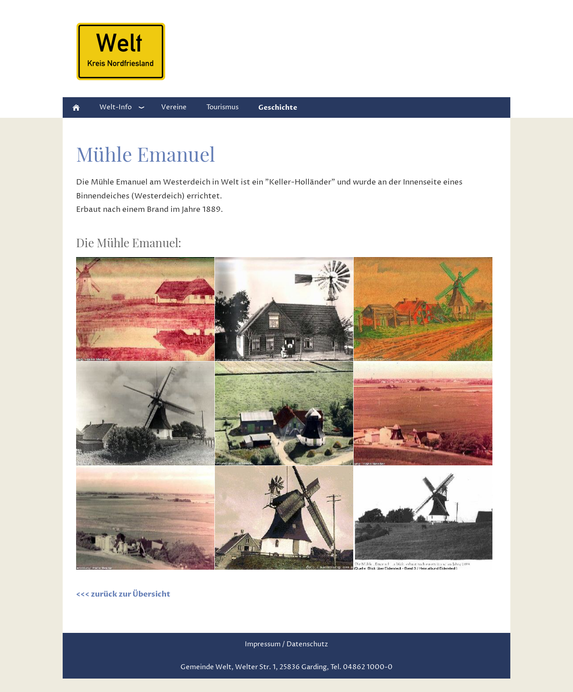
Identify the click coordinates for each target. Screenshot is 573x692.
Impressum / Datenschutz (286, 644)
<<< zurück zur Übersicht (123, 594)
